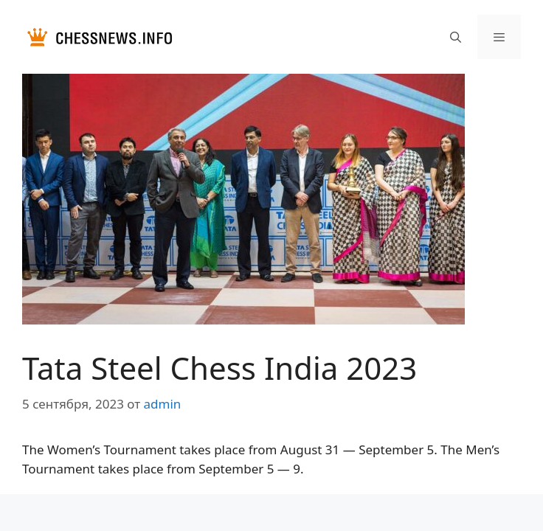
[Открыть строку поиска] (455, 37)
